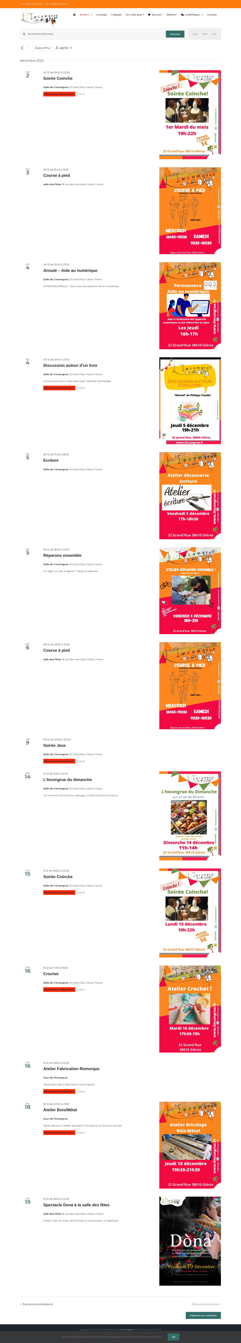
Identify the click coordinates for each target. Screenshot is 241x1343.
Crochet (51, 974)
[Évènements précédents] (22, 48)
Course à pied (56, 175)
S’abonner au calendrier (203, 1315)
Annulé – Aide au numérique (70, 270)
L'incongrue (126, 1329)
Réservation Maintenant (59, 94)
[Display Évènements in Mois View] (205, 34)
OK (173, 1337)
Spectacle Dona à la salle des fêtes (76, 1205)
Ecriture (51, 460)
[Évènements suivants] (28, 48)
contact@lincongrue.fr (57, 4)
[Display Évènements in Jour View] (214, 34)
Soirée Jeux (54, 745)
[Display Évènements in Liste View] (195, 34)
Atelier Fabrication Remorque (71, 1068)
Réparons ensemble (62, 555)
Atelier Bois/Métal (60, 1110)
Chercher (175, 34)
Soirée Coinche (58, 78)
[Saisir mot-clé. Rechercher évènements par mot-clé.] (95, 34)
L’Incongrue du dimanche (67, 779)
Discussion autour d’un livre (70, 365)
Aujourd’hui (42, 47)
